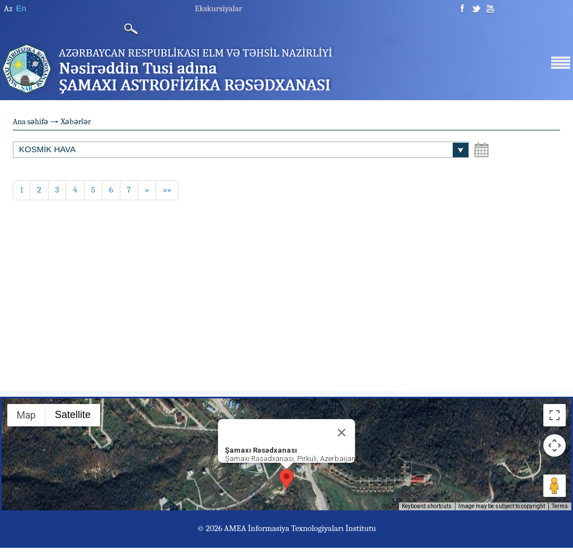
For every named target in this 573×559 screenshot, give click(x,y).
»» (167, 190)
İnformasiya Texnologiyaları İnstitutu (312, 528)
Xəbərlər (75, 121)
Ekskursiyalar (218, 8)
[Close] (341, 432)
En (21, 8)
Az (8, 8)
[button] (286, 479)
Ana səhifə (30, 121)
